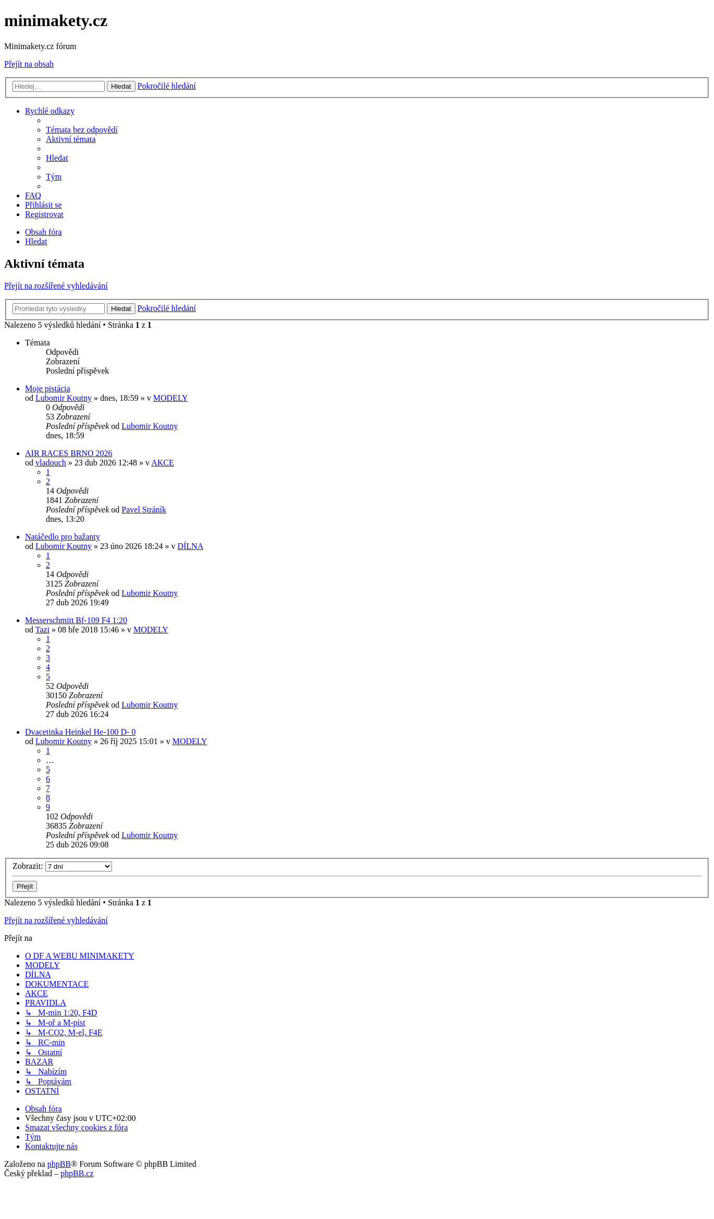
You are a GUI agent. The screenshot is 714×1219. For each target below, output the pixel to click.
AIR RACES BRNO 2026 (69, 453)
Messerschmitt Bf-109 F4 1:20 (76, 620)
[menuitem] (82, 129)
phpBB (59, 1164)
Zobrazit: (62, 866)
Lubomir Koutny (63, 397)
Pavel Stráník (143, 509)
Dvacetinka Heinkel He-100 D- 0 (80, 731)
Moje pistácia (47, 388)
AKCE (162, 462)
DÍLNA (190, 546)
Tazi (42, 629)
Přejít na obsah (29, 63)
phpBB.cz (77, 1173)
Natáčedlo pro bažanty (62, 536)
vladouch (50, 462)
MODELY (170, 397)
